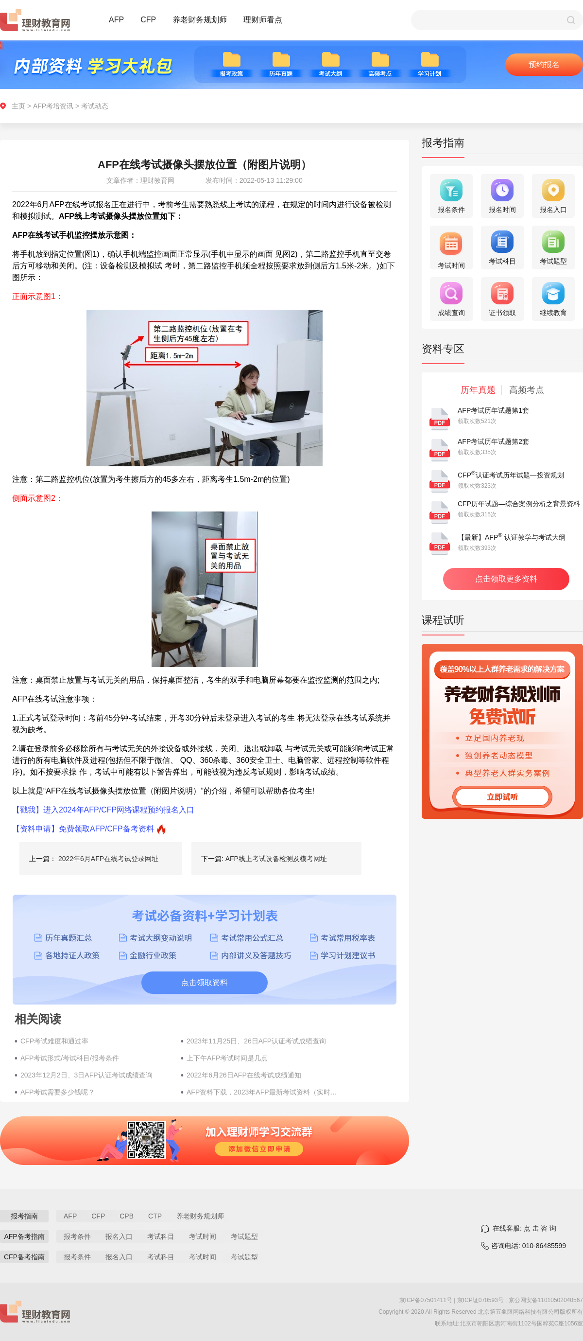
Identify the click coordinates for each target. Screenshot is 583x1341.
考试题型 (244, 1236)
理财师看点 (262, 20)
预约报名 (544, 64)
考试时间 (202, 1236)
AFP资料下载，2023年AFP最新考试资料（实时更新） (262, 1092)
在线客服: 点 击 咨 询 (524, 1228)
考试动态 (94, 106)
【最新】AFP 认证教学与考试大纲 (512, 537)
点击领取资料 (204, 982)
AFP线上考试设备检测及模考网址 (276, 859)
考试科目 (160, 1236)
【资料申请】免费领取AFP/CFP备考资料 (83, 829)
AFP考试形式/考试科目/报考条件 (69, 1058)
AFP (116, 20)
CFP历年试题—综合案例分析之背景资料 (519, 504)
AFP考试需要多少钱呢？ (57, 1092)
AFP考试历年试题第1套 (493, 410)
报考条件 (77, 1236)
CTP (155, 1216)
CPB (127, 1216)
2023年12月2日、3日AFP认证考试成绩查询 (86, 1075)
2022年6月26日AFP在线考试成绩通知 (244, 1075)
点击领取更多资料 (506, 579)
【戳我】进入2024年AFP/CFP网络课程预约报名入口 (103, 810)
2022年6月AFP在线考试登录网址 (108, 859)
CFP (148, 20)
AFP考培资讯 (53, 106)
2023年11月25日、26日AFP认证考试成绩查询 (256, 1041)
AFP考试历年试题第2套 (493, 441)
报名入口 (119, 1236)
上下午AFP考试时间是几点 (227, 1058)
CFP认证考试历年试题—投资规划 (511, 475)
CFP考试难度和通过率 (54, 1041)
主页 (18, 106)
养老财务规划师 (199, 20)
